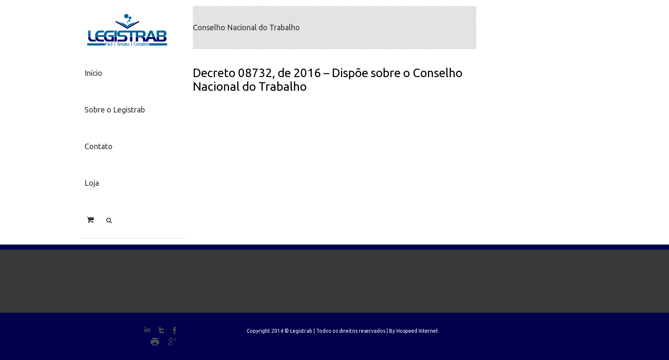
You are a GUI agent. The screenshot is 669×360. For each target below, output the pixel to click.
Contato (98, 146)
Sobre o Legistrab (114, 109)
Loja (91, 183)
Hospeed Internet (417, 331)
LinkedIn (147, 329)
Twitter (161, 330)
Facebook (175, 330)
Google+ (172, 342)
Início (93, 73)
